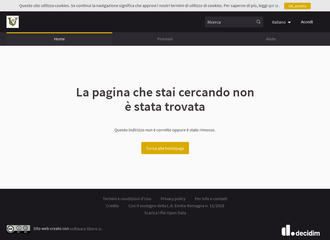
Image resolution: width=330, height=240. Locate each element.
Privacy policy (173, 198)
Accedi (307, 21)
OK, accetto (298, 6)
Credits (112, 205)
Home (59, 38)
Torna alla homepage (165, 148)
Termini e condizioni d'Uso (127, 198)
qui (273, 5)
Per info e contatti (211, 198)
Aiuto (271, 38)
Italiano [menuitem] (279, 22)
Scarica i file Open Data (165, 212)
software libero (86, 228)
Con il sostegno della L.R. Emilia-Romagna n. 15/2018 (176, 205)
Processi (165, 38)
